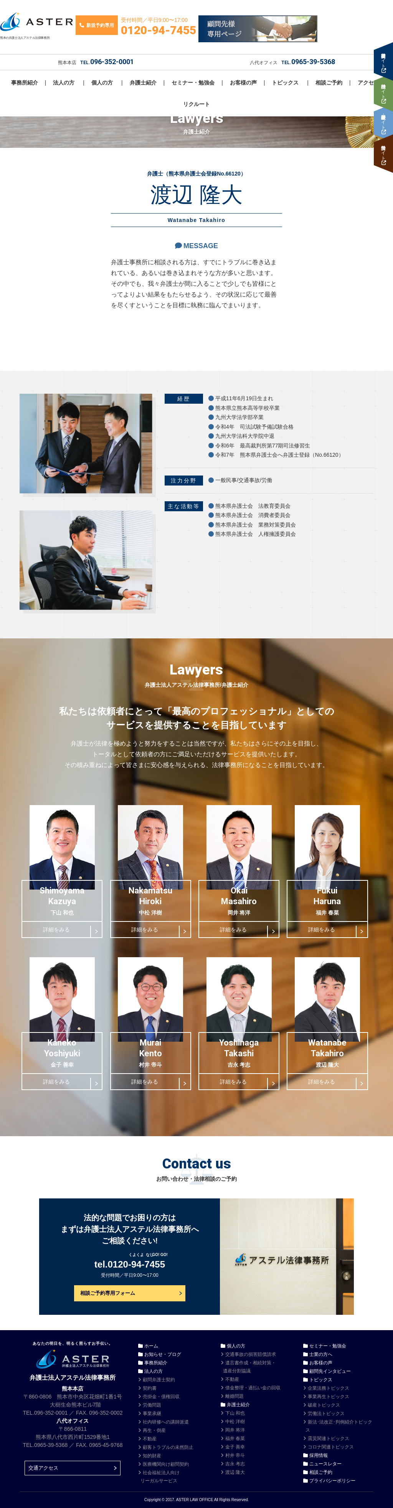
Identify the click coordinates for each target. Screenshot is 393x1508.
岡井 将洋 (235, 1430)
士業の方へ (320, 1354)
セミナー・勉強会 (193, 83)
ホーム (151, 1346)
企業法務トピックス (328, 1388)
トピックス (285, 83)
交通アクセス (43, 1468)
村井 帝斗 (235, 1455)
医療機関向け (166, 1464)
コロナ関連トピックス (331, 1447)
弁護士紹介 (143, 83)
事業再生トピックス (328, 1396)
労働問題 (152, 1405)
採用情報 (318, 1455)
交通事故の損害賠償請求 (250, 1354)
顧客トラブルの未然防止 (168, 1447)
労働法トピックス (326, 1413)
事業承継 (152, 1413)
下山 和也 (235, 1413)
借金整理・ (253, 1387)
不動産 (150, 1439)
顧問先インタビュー (330, 1371)
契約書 (150, 1388)
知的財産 (152, 1455)
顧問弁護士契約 (159, 1379)
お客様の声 (243, 83)
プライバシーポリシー (332, 1480)
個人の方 (102, 83)
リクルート (196, 104)
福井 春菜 (235, 1438)
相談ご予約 (328, 83)
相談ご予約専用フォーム (107, 1293)
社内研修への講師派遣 (166, 1422)
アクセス (368, 83)
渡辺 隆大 (235, 1472)
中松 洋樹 (235, 1421)
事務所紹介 (24, 83)
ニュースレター (325, 1464)
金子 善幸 (235, 1447)
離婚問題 (234, 1396)
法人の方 (63, 83)
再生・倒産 (154, 1430)
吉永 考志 (235, 1464)
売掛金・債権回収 (161, 1396)
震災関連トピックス (328, 1438)
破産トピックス (324, 1405)
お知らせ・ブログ (162, 1354)
